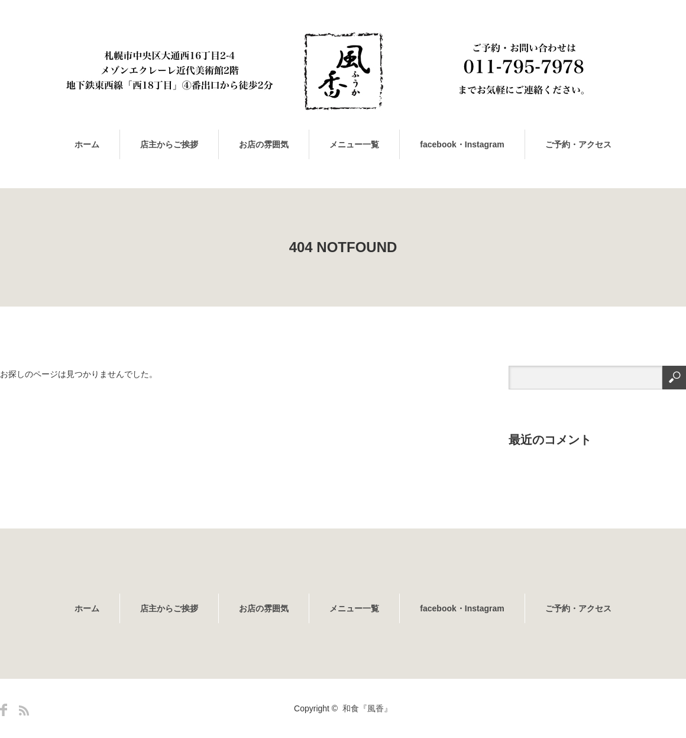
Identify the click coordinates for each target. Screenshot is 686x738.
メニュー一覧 (354, 144)
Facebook (3, 710)
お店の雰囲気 (264, 144)
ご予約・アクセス (578, 144)
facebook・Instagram (462, 144)
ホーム (87, 144)
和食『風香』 (367, 708)
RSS (24, 710)
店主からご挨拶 (169, 144)
